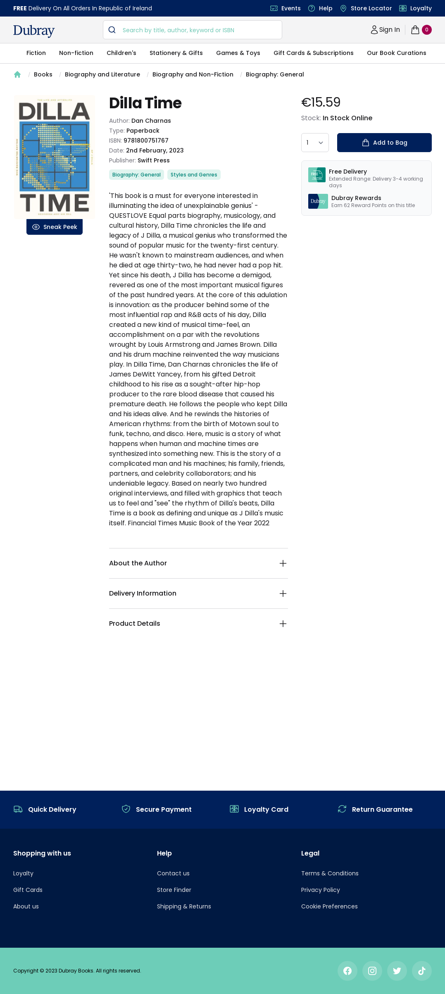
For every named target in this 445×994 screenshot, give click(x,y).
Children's (121, 53)
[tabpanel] (54, 157)
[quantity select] (315, 142)
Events (291, 8)
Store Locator (371, 8)
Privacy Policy (320, 890)
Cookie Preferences (329, 906)
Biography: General (275, 74)
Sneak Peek (54, 227)
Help (326, 8)
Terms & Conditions (330, 873)
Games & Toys (238, 53)
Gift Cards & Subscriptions (314, 53)
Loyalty (421, 8)
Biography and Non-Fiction (192, 74)
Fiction (36, 53)
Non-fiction (76, 53)
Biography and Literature (102, 74)
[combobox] (192, 29)
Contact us (173, 873)
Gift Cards (28, 890)
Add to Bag (384, 142)
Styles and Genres (194, 174)
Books (43, 74)
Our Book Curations (396, 53)
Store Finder (174, 890)
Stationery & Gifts (176, 53)
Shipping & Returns (184, 906)
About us (26, 906)
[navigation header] (34, 31)
